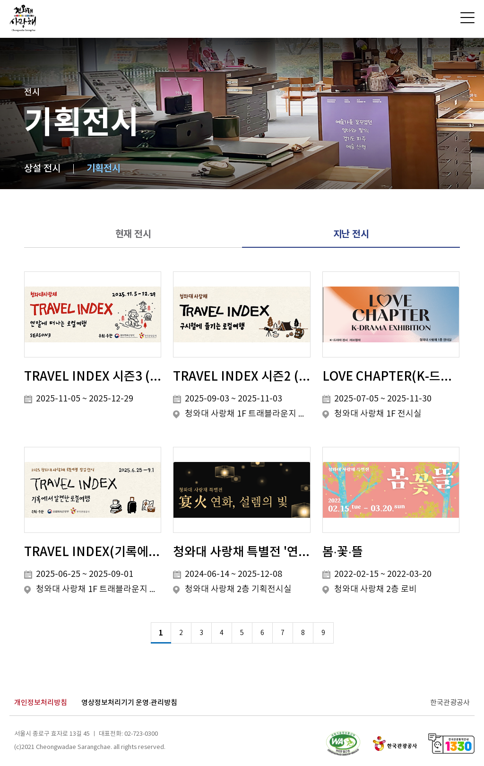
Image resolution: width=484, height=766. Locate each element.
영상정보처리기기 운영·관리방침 (129, 703)
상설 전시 (42, 168)
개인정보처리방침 (40, 703)
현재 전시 (133, 234)
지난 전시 (351, 234)
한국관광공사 (450, 703)
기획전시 (103, 168)
